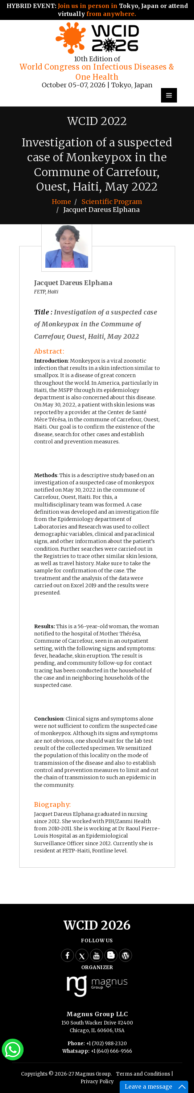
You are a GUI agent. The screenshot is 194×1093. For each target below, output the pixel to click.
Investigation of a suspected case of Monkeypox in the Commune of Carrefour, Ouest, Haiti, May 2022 (95, 324)
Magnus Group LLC (97, 1014)
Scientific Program (112, 201)
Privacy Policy (97, 1082)
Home (61, 201)
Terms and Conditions (143, 1074)
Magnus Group (93, 1074)
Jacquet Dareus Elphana (73, 283)
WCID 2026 (97, 925)
